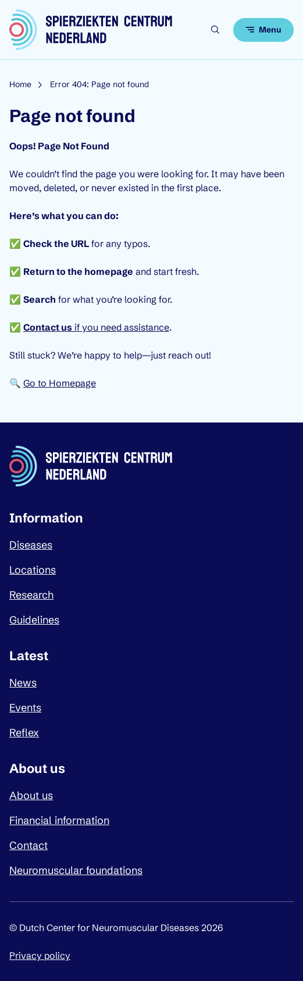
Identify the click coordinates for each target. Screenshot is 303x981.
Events (25, 707)
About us (31, 795)
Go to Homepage (59, 383)
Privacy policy (39, 955)
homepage (108, 271)
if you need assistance (96, 327)
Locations (32, 570)
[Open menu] (263, 30)
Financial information (59, 820)
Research (31, 595)
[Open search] (215, 29)
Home (20, 84)
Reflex (24, 732)
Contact (28, 845)
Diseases (30, 545)
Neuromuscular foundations (75, 870)
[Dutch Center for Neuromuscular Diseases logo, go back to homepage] (90, 29)
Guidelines (34, 619)
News (23, 682)
